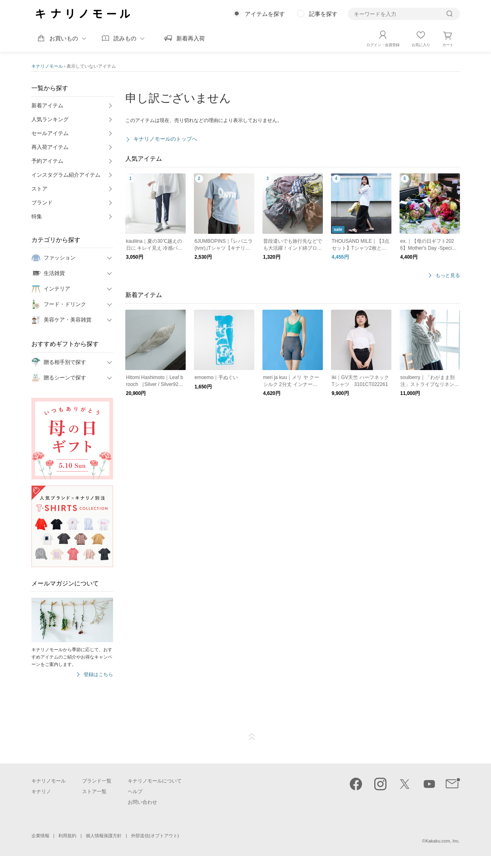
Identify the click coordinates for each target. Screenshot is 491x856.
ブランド (42, 203)
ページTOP (252, 737)
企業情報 (40, 835)
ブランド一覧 (96, 781)
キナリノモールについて (155, 781)
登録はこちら (98, 674)
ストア (39, 189)
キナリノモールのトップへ (165, 139)
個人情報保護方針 (104, 835)
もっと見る (447, 275)
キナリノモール (47, 66)
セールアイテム (50, 133)
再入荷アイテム (50, 147)
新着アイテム (47, 105)
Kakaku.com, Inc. (442, 840)
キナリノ (41, 791)
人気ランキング (50, 119)
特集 (36, 216)
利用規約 (67, 835)
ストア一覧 (94, 791)
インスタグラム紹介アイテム (65, 175)
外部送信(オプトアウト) (155, 835)
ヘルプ (135, 791)
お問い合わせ (142, 802)
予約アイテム (47, 161)
